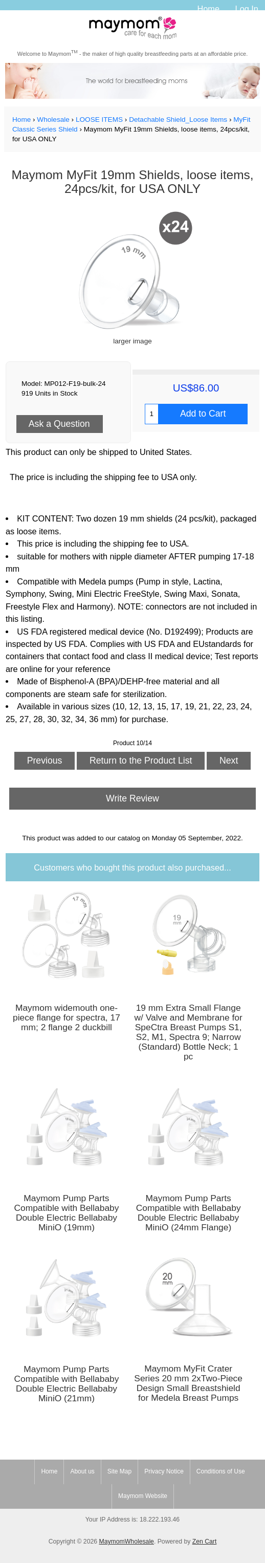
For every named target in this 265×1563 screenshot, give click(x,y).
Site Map (119, 1471)
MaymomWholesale (126, 1541)
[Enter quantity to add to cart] (152, 414)
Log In (246, 8)
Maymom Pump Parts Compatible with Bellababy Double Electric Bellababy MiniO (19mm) (66, 1212)
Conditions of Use (220, 1471)
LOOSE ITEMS (99, 119)
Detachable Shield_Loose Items (178, 119)
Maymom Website (142, 1496)
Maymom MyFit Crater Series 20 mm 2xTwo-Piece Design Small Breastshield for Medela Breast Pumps (188, 1383)
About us (82, 1471)
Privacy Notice (164, 1471)
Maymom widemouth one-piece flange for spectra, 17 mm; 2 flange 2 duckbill (66, 1017)
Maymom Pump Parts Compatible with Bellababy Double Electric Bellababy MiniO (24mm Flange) (188, 1212)
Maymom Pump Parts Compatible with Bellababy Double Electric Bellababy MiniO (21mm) (66, 1383)
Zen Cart (204, 1541)
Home (208, 8)
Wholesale (53, 119)
